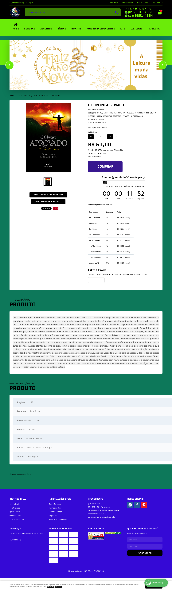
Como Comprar (55, 504)
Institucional (18, 499)
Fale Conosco (157, 2)
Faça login (29, 2)
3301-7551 (140, 12)
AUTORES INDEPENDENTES (101, 28)
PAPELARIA (154, 28)
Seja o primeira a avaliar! (98, 127)
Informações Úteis (60, 499)
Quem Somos (142, 2)
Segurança (53, 515)
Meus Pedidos (127, 2)
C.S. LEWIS (136, 28)
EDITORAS (29, 28)
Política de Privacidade (58, 519)
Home (16, 28)
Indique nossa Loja (17, 519)
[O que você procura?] (117, 12)
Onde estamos (15, 515)
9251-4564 (140, 15)
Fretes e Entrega (55, 511)
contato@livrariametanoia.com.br (101, 517)
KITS (122, 28)
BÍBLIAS (61, 28)
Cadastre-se (113, 2)
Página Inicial (15, 504)
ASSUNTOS (46, 28)
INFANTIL (76, 28)
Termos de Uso (55, 508)
